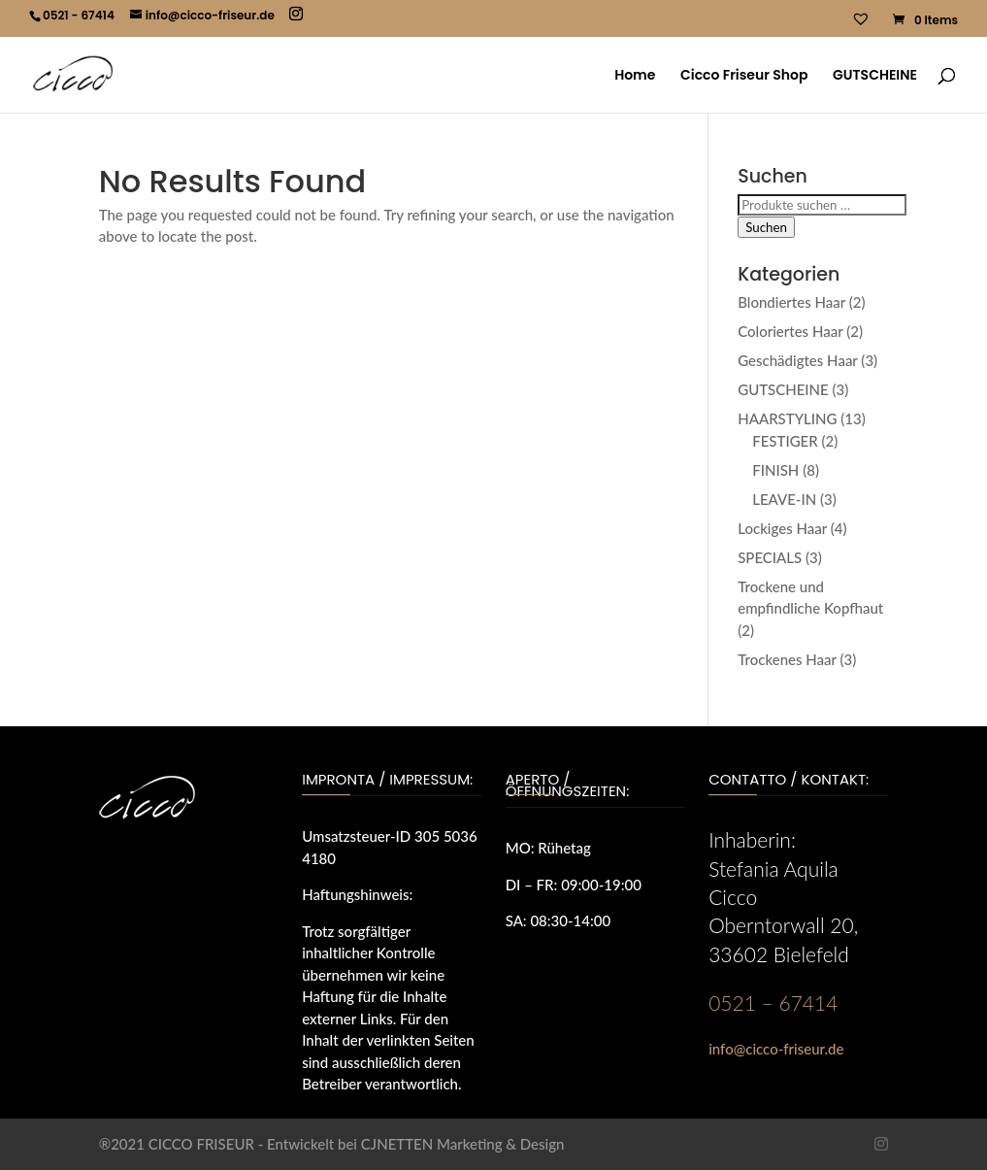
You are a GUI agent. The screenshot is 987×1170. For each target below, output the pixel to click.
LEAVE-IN (784, 499)
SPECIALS (770, 557)
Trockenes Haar (787, 659)
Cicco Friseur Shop (743, 76)
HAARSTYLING (787, 418)
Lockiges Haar (782, 528)
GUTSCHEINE (875, 76)
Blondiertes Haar (791, 302)
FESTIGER (785, 441)
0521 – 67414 (773, 1002)
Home (634, 76)
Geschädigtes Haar (797, 360)
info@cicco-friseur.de (775, 1048)
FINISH (775, 470)
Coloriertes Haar (790, 331)
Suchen (766, 227)
